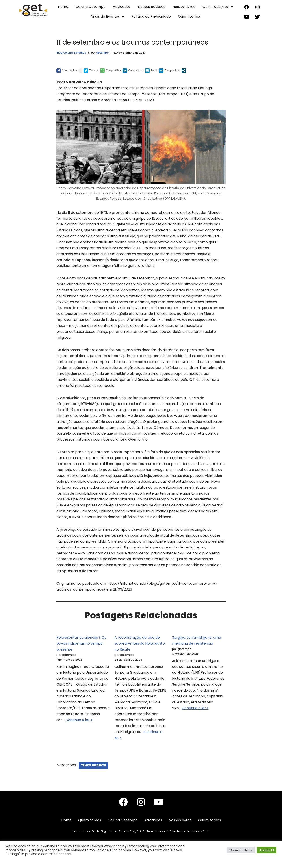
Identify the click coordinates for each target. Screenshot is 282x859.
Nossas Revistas (151, 6)
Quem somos (189, 16)
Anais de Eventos (107, 16)
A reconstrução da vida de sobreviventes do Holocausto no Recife (139, 648)
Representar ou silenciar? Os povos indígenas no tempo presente (81, 648)
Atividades (122, 6)
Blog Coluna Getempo (71, 52)
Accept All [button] (267, 850)
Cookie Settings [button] (241, 850)
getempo (102, 52)
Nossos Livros (184, 6)
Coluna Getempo (91, 6)
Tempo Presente (93, 771)
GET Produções (217, 6)
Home (63, 6)
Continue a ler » (78, 726)
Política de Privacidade (151, 16)
